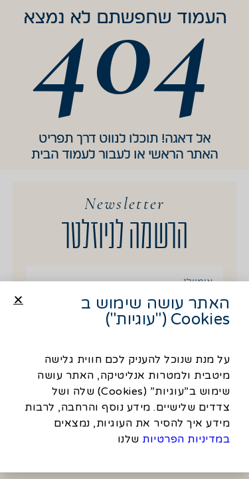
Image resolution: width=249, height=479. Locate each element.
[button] (18, 302)
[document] (124, 239)
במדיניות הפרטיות (186, 441)
